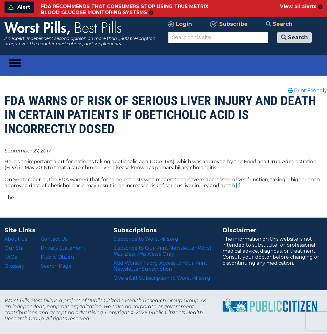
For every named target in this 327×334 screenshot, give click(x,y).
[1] (238, 185)
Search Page (56, 266)
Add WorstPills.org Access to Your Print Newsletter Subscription (160, 266)
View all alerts (301, 6)
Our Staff (16, 248)
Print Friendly (307, 90)
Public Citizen (57, 257)
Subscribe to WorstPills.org (146, 239)
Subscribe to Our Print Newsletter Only (163, 251)
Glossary (15, 266)
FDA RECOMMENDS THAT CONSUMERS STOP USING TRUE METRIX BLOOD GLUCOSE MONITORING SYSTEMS (124, 9)
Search (279, 24)
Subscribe (229, 24)
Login (180, 24)
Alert (19, 7)
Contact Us (54, 239)
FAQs (11, 257)
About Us (16, 239)
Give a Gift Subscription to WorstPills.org (162, 278)
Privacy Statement (63, 248)
